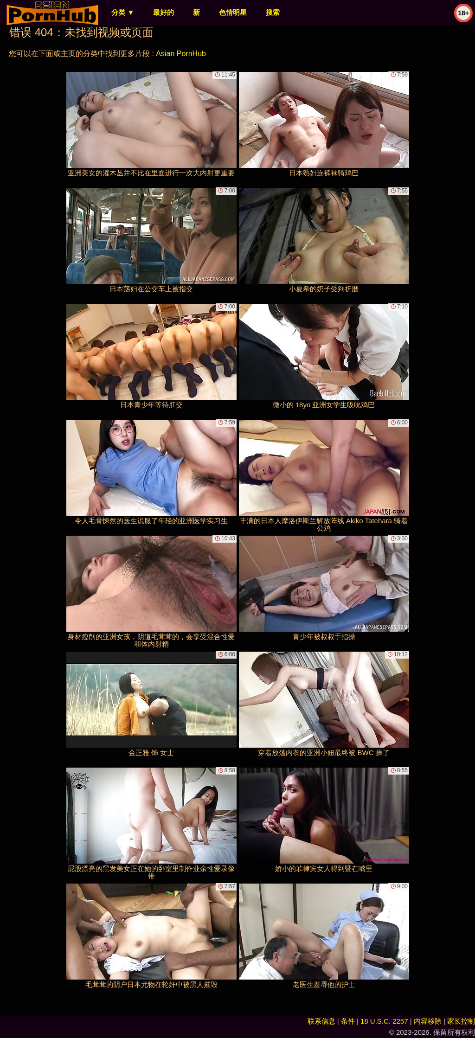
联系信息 (321, 1021)
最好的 (163, 12)
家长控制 (461, 1021)
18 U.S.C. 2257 (384, 1021)
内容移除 (428, 1021)
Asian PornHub (181, 54)
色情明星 (233, 12)
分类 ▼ (122, 12)
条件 (348, 1021)
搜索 (273, 12)
